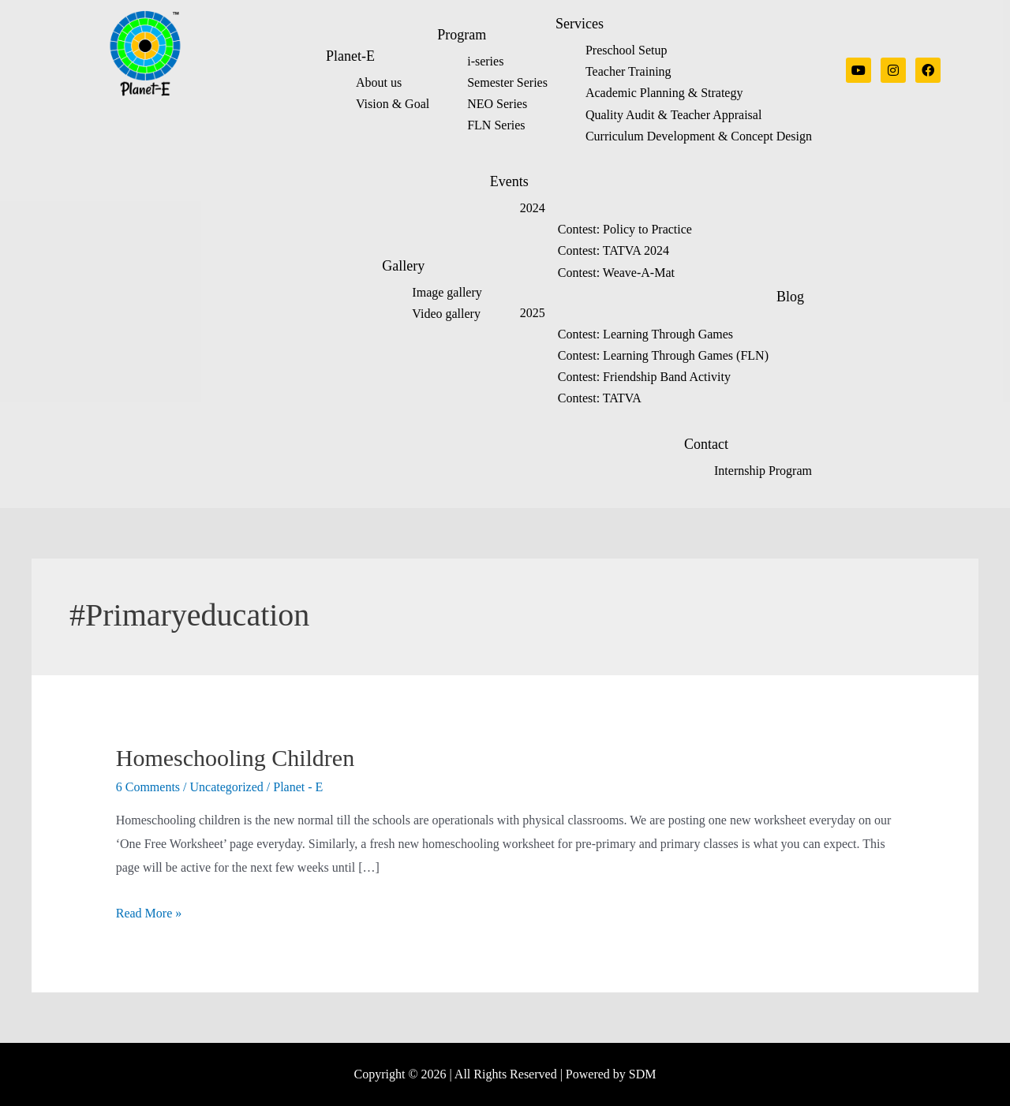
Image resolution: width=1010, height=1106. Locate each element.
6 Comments (148, 787)
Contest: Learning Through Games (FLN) (663, 355)
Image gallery (446, 292)
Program (461, 35)
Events (509, 181)
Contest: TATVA (600, 398)
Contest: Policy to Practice (625, 229)
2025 (532, 312)
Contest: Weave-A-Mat (616, 272)
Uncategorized (227, 787)
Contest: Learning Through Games (645, 334)
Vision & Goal (392, 103)
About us (379, 82)
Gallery (403, 266)
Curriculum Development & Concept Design (698, 136)
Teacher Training (628, 71)
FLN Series (496, 125)
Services (580, 24)
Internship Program (763, 470)
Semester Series (507, 82)
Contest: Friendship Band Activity (644, 376)
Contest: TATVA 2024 (613, 250)
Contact (706, 444)
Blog (790, 297)
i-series (485, 61)
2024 (532, 208)
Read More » (149, 913)
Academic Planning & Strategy (664, 92)
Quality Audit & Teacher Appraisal (673, 114)
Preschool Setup (626, 50)
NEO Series (497, 103)
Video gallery (446, 313)
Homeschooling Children (235, 758)
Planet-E (350, 56)
